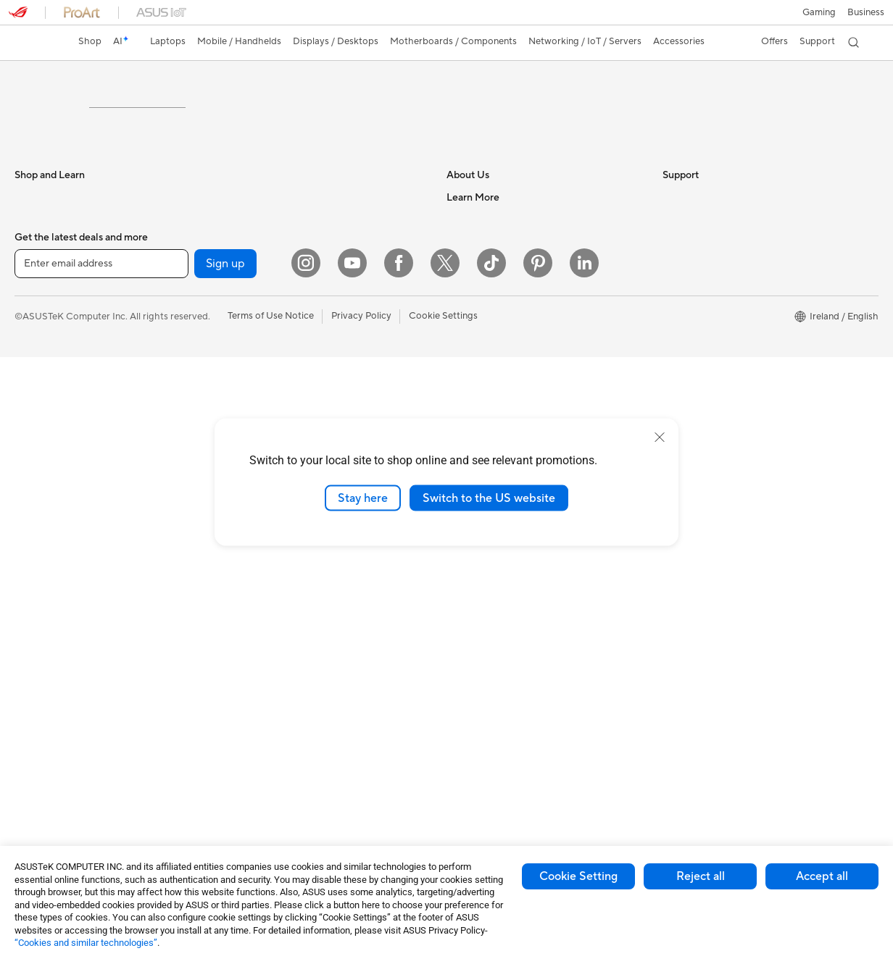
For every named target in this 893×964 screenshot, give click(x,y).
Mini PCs (33, 674)
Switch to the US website (489, 497)
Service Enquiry (479, 554)
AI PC (675, 390)
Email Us (464, 597)
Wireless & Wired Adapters (285, 564)
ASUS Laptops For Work (67, 368)
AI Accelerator (259, 411)
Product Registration (491, 576)
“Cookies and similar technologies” (85, 942)
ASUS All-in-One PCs (59, 587)
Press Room (472, 389)
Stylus (241, 760)
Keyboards (251, 608)
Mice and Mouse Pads (274, 630)
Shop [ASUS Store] (89, 41)
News (458, 368)
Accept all (822, 876)
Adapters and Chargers (278, 782)
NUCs (27, 652)
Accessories (40, 434)
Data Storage (257, 324)
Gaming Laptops (50, 412)
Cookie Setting (578, 876)
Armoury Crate (695, 434)
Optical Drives (258, 389)
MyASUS (466, 684)
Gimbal (243, 739)
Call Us (461, 619)
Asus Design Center (705, 412)
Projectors (36, 565)
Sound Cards (255, 368)
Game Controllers (266, 673)
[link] (33, 43)
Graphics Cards (48, 762)
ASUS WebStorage (487, 411)
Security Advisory (484, 641)
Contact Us (471, 324)
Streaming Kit (257, 717)
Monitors (34, 544)
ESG (672, 303)
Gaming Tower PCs (55, 631)
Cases (241, 303)
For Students (42, 347)
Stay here (363, 497)
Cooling (31, 783)
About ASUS (473, 303)
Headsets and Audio (271, 652)
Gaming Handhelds (55, 478)
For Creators (42, 390)
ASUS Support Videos (493, 662)
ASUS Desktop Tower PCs (70, 609)
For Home (35, 325)
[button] (819, 12)
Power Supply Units (56, 805)
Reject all (700, 876)
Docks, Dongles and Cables (286, 804)
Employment (473, 346)
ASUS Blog (686, 368)
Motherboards (46, 740)
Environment (690, 324)
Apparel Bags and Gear (277, 695)
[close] (659, 437)
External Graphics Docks (281, 346)
